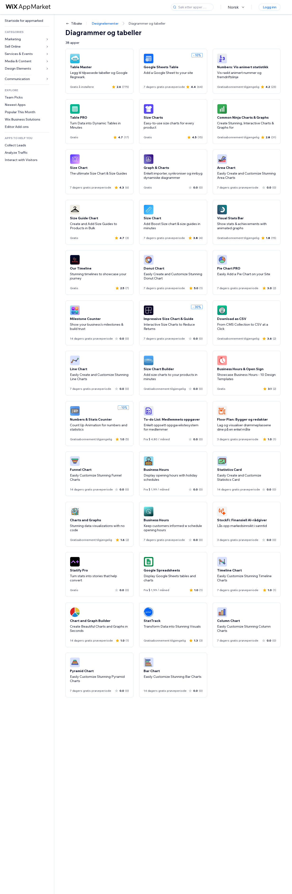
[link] (27, 20)
